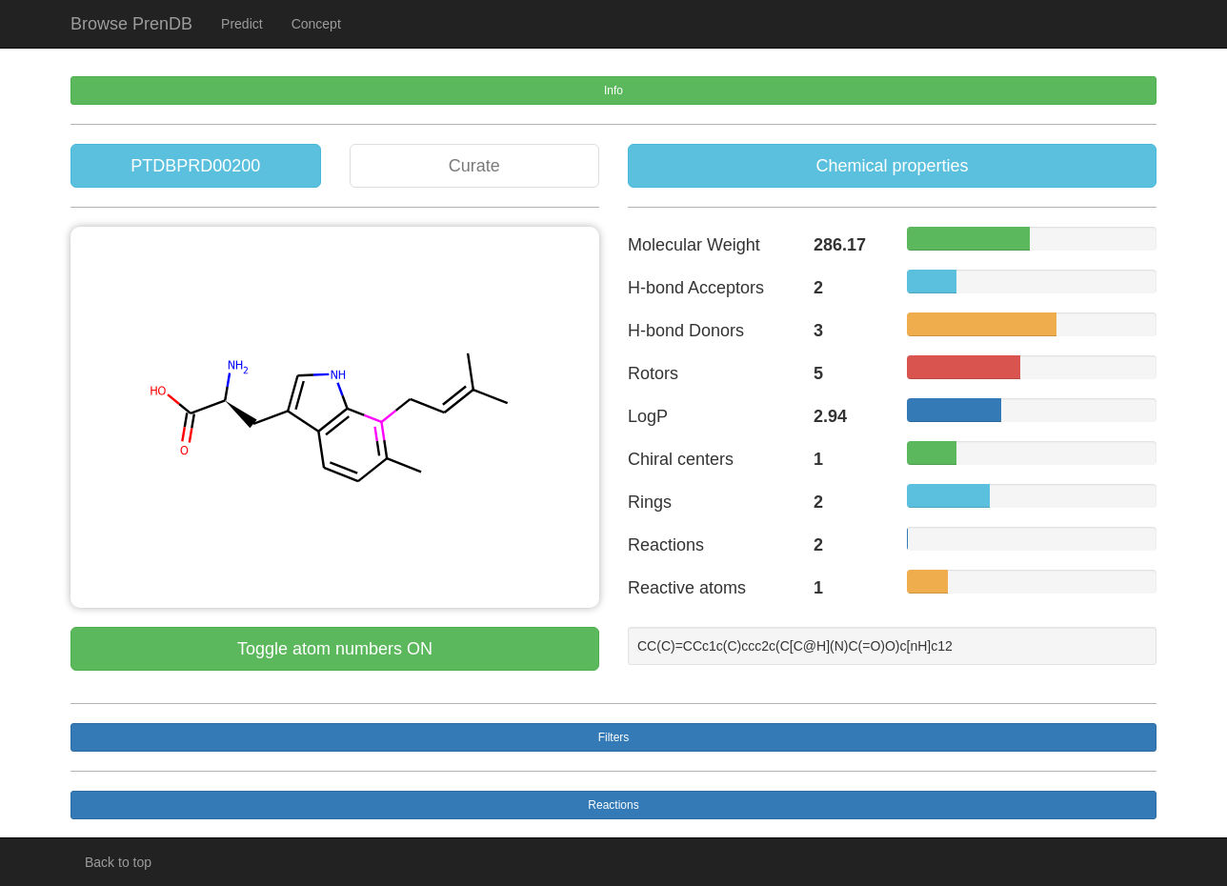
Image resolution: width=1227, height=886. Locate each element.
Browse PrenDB (131, 23)
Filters (614, 737)
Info (613, 90)
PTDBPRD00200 (195, 165)
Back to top (118, 862)
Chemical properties (891, 165)
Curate (474, 165)
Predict (242, 23)
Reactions (613, 805)
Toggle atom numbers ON (334, 648)
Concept (316, 23)
